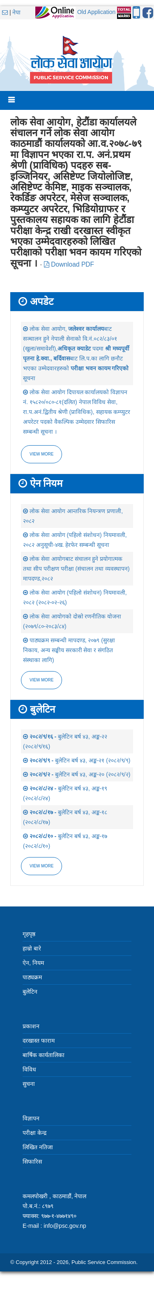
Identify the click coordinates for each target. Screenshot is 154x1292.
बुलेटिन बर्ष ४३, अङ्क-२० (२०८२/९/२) (76, 774)
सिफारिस (32, 1161)
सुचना (29, 1084)
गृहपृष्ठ (29, 934)
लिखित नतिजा (38, 1147)
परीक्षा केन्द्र (34, 1132)
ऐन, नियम (33, 963)
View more (41, 454)
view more (41, 680)
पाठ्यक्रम (32, 977)
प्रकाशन (31, 1026)
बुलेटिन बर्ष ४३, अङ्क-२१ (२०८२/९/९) (76, 760)
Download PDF (69, 264)
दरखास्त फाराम (39, 1040)
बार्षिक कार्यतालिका (43, 1055)
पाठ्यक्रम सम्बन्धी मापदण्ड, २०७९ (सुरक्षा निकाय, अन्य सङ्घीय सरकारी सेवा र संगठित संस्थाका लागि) (69, 650)
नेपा (16, 12)
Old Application (96, 12)
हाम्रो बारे (32, 948)
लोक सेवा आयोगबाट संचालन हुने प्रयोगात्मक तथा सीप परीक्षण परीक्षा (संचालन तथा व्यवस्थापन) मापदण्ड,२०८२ (76, 568)
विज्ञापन (31, 1118)
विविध (29, 1069)
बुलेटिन (30, 991)
